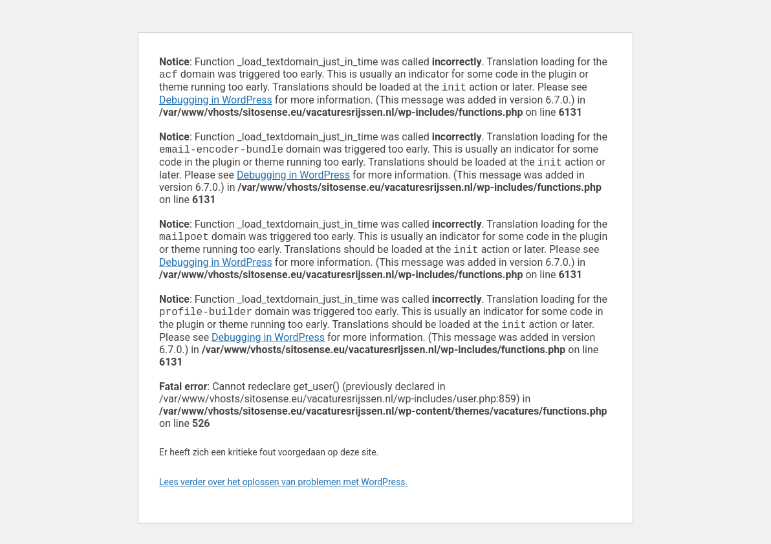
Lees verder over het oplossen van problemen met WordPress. (283, 492)
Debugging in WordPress (215, 102)
